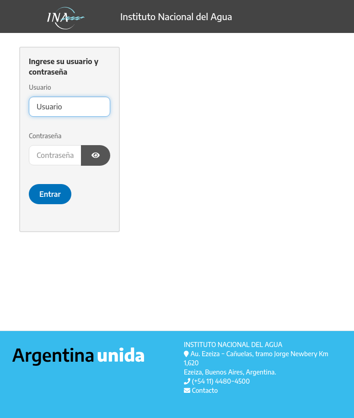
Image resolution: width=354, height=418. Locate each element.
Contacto (201, 390)
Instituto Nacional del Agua (122, 18)
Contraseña (45, 136)
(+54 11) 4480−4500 (217, 381)
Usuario (40, 87)
